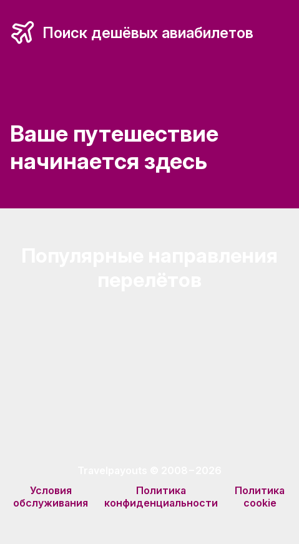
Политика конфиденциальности (161, 496)
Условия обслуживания (50, 496)
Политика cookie (260, 496)
